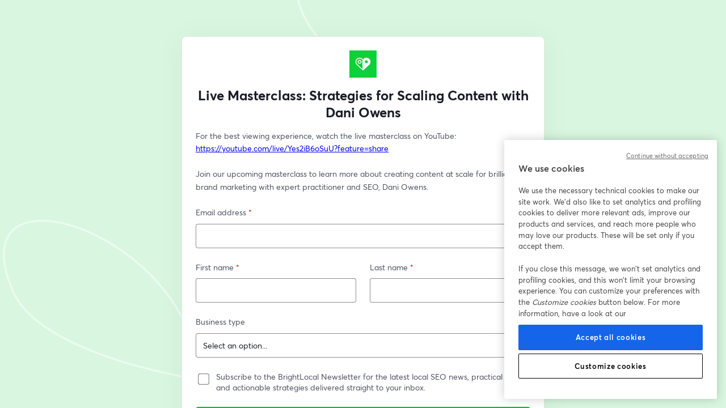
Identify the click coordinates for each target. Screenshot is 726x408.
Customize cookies (610, 366)
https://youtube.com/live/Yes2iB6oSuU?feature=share (292, 148)
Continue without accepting (667, 156)
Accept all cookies (611, 337)
